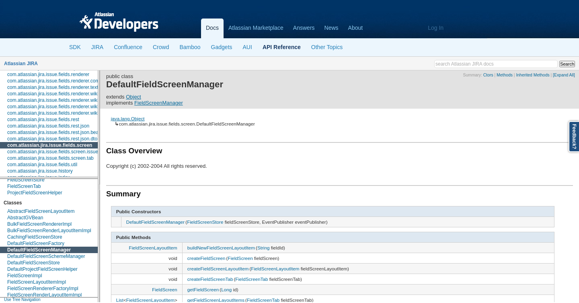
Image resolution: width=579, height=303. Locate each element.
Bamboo (189, 47)
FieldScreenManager (158, 103)
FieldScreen (240, 258)
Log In (435, 28)
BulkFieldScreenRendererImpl (39, 224)
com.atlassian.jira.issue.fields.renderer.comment (58, 81)
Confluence (128, 47)
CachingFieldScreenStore (34, 237)
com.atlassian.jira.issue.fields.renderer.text (52, 87)
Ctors (488, 75)
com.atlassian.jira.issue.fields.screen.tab (50, 158)
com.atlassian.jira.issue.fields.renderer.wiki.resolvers (63, 113)
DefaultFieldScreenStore (33, 263)
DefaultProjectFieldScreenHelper (42, 269)
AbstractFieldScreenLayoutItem (40, 211)
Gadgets (221, 47)
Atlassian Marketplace (255, 28)
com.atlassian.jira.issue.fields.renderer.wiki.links (58, 106)
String (263, 247)
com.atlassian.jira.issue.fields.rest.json (48, 126)
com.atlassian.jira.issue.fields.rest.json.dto (52, 139)
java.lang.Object (128, 118)
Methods (505, 75)
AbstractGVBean (25, 218)
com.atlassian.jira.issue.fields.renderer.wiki (53, 94)
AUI (247, 47)
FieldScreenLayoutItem (153, 247)
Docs (212, 28)
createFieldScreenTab (210, 279)
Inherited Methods (532, 75)
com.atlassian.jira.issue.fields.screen (49, 145)
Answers (304, 28)
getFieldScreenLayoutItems (215, 300)
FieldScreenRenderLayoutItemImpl (44, 295)
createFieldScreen (206, 258)
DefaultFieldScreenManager (39, 250)
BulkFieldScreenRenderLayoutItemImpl (49, 230)
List (119, 300)
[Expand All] (564, 75)
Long (226, 289)
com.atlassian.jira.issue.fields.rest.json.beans (55, 132)
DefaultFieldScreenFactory (35, 243)
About (355, 28)
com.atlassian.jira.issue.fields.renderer (48, 74)
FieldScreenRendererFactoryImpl (42, 288)
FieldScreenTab (24, 186)
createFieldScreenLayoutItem (218, 268)
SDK (75, 47)
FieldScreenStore (26, 180)
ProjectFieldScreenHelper (34, 193)
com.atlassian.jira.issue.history (40, 171)
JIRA (97, 47)
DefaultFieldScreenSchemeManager (46, 256)
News (331, 28)
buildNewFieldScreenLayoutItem (221, 247)
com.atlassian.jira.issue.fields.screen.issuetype (57, 152)
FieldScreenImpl (24, 275)
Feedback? (574, 136)
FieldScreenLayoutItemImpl (36, 282)
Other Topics (327, 47)
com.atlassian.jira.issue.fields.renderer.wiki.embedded (65, 100)
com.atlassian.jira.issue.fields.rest (43, 119)
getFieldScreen (203, 289)
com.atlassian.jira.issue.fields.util (42, 164)
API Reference (282, 47)
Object (133, 97)
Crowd (161, 47)
